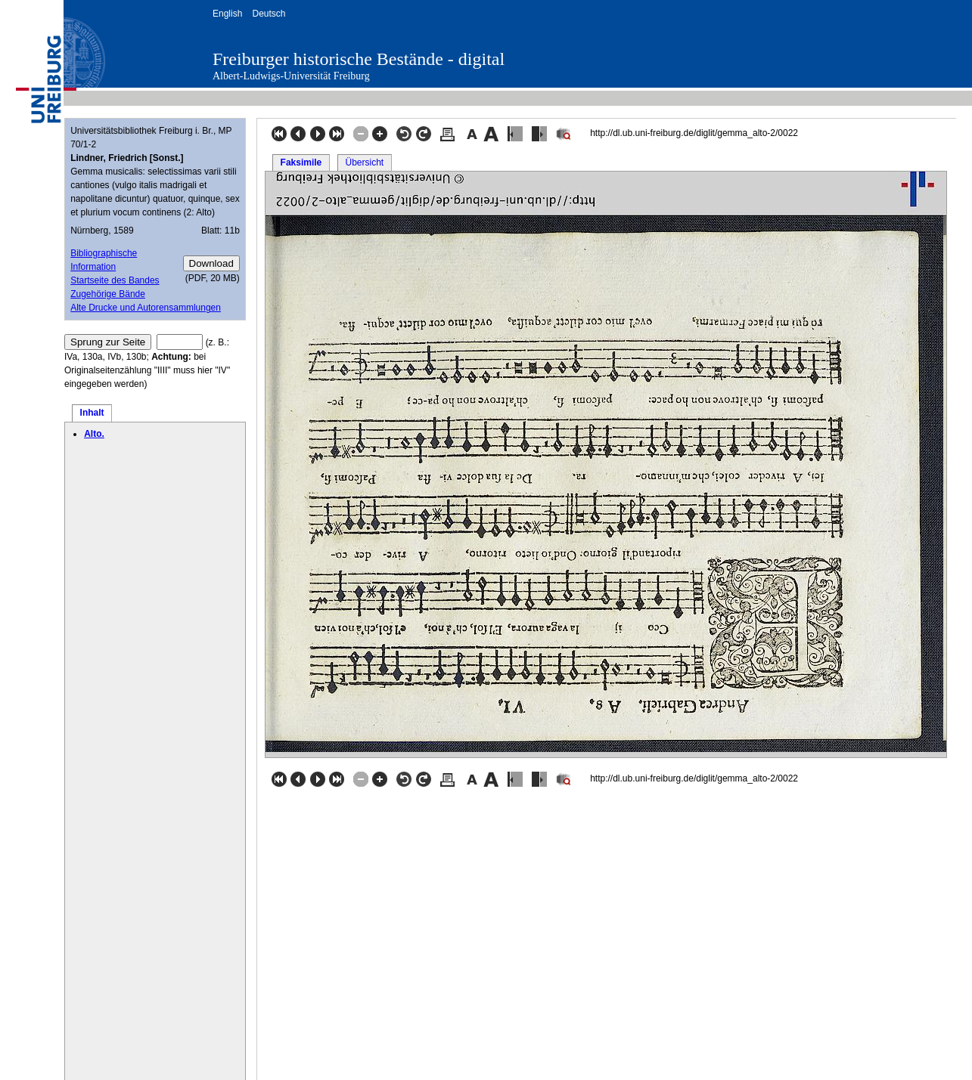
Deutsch (268, 13)
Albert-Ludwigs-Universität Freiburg (291, 76)
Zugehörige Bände (107, 294)
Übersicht (364, 162)
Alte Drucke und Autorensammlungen (145, 307)
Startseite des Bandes (114, 280)
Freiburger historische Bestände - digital (359, 59)
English (227, 13)
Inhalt (92, 412)
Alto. (94, 434)
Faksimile (301, 162)
